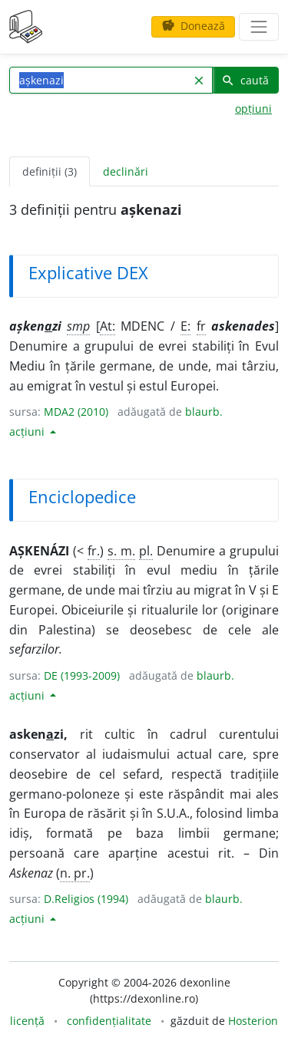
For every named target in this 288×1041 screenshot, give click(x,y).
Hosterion (253, 1020)
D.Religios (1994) (86, 898)
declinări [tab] (125, 171)
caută (245, 80)
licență (27, 1020)
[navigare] (259, 27)
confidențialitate (109, 1020)
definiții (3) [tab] (49, 171)
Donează (193, 25)
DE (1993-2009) (82, 675)
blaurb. (204, 411)
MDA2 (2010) (76, 411)
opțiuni (253, 108)
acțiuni (28, 431)
